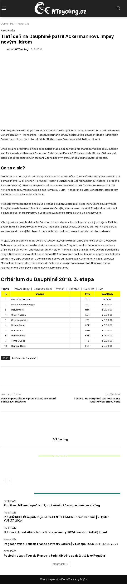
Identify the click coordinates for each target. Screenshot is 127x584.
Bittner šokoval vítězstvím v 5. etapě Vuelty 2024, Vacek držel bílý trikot (61, 468)
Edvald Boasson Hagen (23, 304)
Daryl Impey (17, 309)
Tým (101, 288)
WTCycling (21, 49)
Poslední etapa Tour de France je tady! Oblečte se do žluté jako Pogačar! (55, 555)
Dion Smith (17, 330)
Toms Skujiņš (18, 340)
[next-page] (9, 480)
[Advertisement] (60, 85)
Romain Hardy (18, 346)
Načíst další (60, 564)
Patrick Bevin (18, 335)
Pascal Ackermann (21, 299)
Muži (12, 23)
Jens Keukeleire (19, 320)
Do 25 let (89, 288)
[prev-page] (3, 480)
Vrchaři (60, 288)
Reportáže (23, 23)
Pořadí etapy (21, 288)
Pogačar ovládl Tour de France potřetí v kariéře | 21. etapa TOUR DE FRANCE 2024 (61, 544)
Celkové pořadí (43, 288)
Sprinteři (74, 288)
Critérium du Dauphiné (24, 357)
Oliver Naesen (18, 315)
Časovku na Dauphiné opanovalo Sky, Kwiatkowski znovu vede (97, 400)
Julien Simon (18, 325)
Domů (4, 23)
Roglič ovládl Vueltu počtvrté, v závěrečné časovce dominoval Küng (52, 505)
